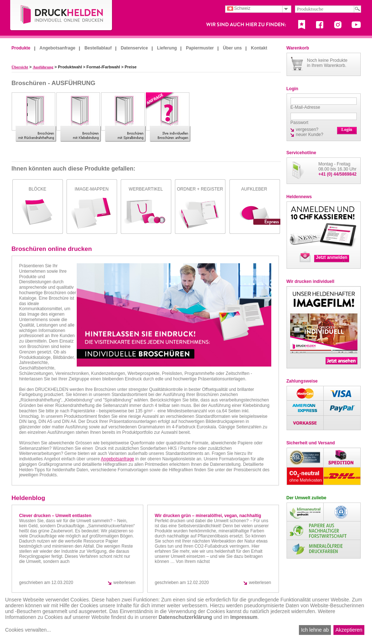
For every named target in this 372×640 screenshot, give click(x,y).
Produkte (21, 48)
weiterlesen (124, 582)
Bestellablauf (98, 48)
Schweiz (239, 8)
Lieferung (167, 48)
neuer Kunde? (309, 134)
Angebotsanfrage (58, 48)
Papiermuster (200, 48)
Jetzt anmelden (332, 257)
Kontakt (259, 48)
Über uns (232, 48)
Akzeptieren (348, 630)
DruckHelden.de (61, 16)
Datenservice (134, 48)
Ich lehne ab (315, 630)
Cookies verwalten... (28, 630)
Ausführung (43, 67)
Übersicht (20, 67)
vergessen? (307, 129)
